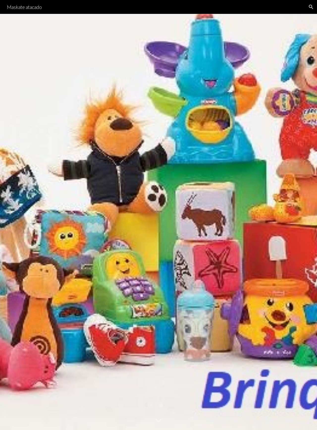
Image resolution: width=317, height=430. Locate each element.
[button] (311, 7)
